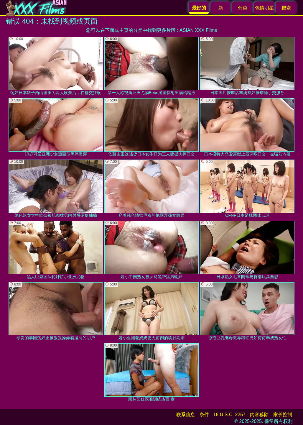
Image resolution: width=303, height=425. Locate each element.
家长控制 (282, 414)
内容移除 (259, 414)
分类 (242, 7)
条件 (204, 414)
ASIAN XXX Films (198, 30)
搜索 (286, 7)
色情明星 (264, 7)
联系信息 (185, 414)
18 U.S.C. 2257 (229, 414)
